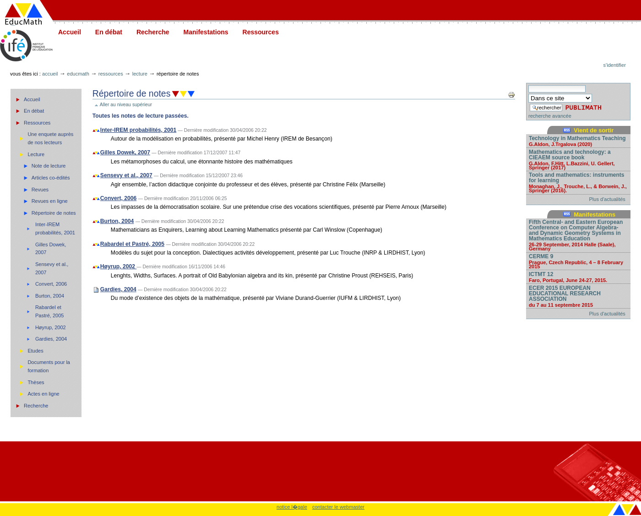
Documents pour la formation (48, 366)
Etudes (35, 350)
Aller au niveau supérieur (126, 104)
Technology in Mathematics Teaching (578, 141)
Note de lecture (49, 165)
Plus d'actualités (607, 199)
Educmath (78, 73)
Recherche (152, 32)
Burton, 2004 (49, 296)
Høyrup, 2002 (50, 327)
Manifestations (206, 32)
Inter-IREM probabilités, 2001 (55, 228)
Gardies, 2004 (51, 339)
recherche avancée (549, 116)
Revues (40, 189)
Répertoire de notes (54, 213)
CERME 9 (578, 261)
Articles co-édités (51, 177)
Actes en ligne (43, 394)
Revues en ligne (50, 201)
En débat (108, 32)
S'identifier (614, 65)
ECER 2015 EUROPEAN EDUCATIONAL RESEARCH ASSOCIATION (578, 296)
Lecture (139, 73)
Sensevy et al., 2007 (51, 268)
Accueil (69, 32)
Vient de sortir (594, 130)
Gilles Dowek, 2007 (50, 248)
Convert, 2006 (51, 284)
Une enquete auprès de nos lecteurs (50, 138)
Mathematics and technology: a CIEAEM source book (578, 159)
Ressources (261, 32)
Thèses (35, 382)
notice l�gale (292, 507)
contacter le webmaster (338, 507)
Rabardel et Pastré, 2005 (49, 311)
